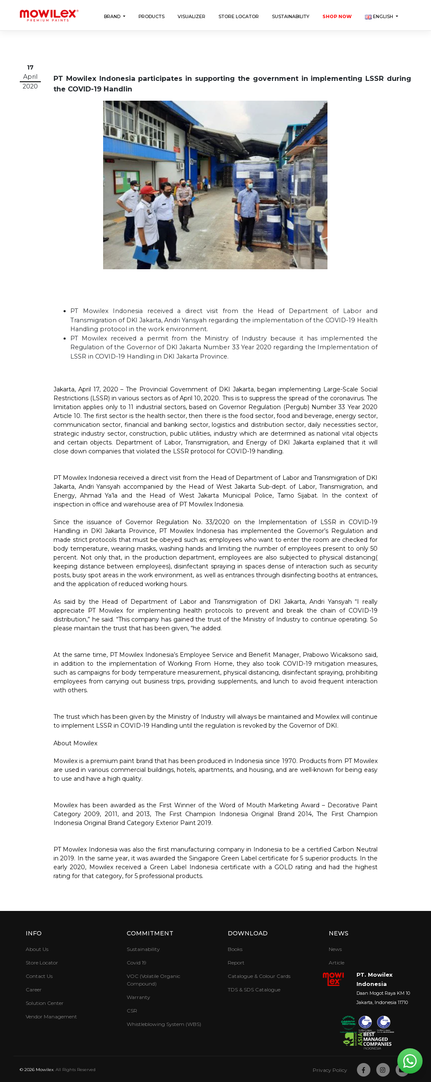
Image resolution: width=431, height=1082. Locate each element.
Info (34, 933)
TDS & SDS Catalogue (254, 989)
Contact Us (39, 976)
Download (248, 933)
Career (34, 989)
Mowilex (44, 1069)
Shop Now (337, 16)
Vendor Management (51, 1016)
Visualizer (191, 16)
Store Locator (238, 16)
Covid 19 (136, 962)
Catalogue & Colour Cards (259, 976)
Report (236, 962)
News (339, 933)
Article (336, 962)
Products (151, 16)
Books (235, 949)
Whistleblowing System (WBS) (164, 1024)
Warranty (138, 997)
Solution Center (45, 1003)
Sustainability (290, 16)
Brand (113, 16)
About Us (37, 949)
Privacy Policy (330, 1070)
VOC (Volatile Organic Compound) (153, 980)
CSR (132, 1010)
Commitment (150, 933)
